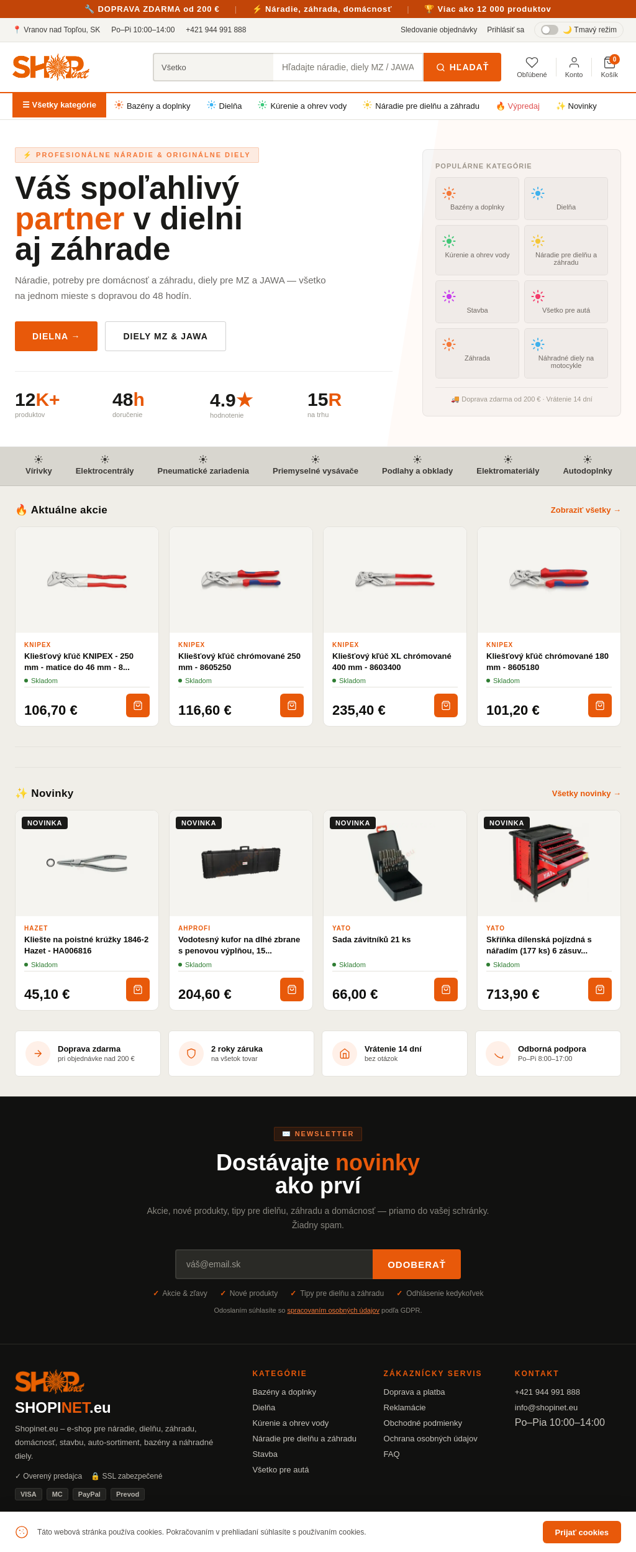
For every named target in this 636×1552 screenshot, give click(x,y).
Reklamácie (405, 1407)
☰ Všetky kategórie (59, 104)
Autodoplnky (587, 465)
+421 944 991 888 (216, 29)
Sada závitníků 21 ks (371, 939)
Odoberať (417, 1264)
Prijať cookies (582, 1532)
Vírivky (38, 465)
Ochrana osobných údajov (431, 1438)
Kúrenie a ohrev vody (302, 105)
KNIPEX (37, 644)
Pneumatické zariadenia (203, 465)
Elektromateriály (507, 465)
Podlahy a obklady (417, 465)
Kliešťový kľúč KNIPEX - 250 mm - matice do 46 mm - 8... (79, 661)
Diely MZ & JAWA (165, 336)
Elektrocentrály (105, 465)
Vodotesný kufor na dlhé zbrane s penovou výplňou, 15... (239, 945)
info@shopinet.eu (546, 1407)
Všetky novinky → (586, 793)
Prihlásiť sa (505, 29)
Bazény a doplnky (152, 105)
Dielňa (224, 105)
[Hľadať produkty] (348, 67)
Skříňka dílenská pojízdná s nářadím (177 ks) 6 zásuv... (539, 945)
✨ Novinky (576, 106)
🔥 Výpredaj (518, 106)
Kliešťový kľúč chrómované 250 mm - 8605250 (239, 661)
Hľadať (462, 67)
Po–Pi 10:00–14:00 (143, 29)
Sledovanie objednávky (439, 29)
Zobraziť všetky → (586, 510)
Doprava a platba (414, 1392)
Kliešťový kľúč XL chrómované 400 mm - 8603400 (392, 661)
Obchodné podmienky (423, 1423)
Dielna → (56, 336)
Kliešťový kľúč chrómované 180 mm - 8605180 (547, 661)
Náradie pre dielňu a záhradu (421, 105)
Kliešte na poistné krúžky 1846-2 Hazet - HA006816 (86, 945)
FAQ (392, 1454)
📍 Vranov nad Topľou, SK (56, 29)
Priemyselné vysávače (315, 465)
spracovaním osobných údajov (333, 1310)
